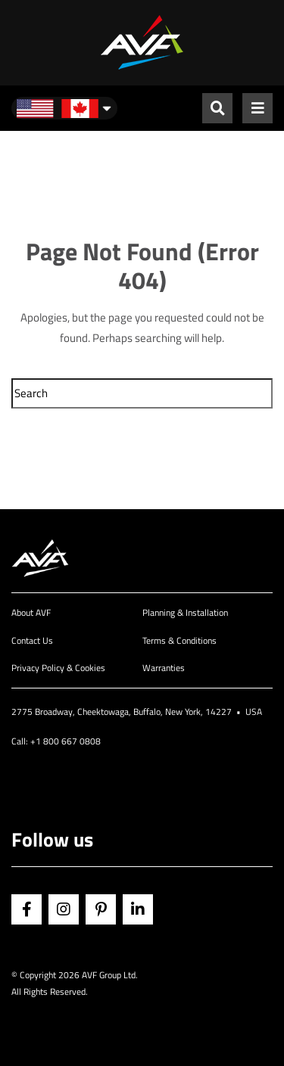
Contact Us (32, 640)
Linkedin (138, 909)
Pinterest (101, 909)
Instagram (63, 909)
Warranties (163, 667)
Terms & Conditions (179, 640)
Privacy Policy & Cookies (58, 667)
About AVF (31, 612)
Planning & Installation (185, 612)
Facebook (26, 909)
